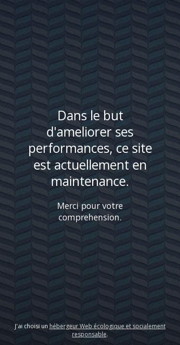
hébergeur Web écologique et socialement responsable (107, 330)
